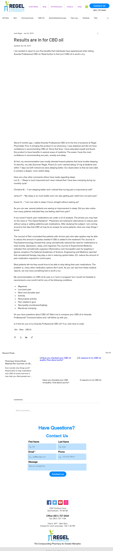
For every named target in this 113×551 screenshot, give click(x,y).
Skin (15, 18)
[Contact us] (57, 474)
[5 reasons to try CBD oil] (94, 366)
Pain (95, 18)
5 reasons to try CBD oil (90, 380)
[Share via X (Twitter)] (20, 337)
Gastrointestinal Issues (57, 18)
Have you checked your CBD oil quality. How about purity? (56, 381)
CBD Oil (41, 18)
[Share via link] (32, 337)
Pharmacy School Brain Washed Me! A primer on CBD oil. (18, 362)
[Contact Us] (99, 5)
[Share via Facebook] (15, 337)
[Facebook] (49, 502)
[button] (86, 6)
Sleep (21, 329)
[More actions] (97, 33)
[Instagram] (66, 502)
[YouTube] (60, 502)
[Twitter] (54, 502)
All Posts (5, 18)
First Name (33, 442)
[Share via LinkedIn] (26, 337)
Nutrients (86, 18)
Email (31, 452)
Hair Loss (74, 18)
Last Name (63, 442)
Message (33, 462)
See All (108, 353)
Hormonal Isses (27, 18)
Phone (61, 452)
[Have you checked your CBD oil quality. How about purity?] (56, 366)
